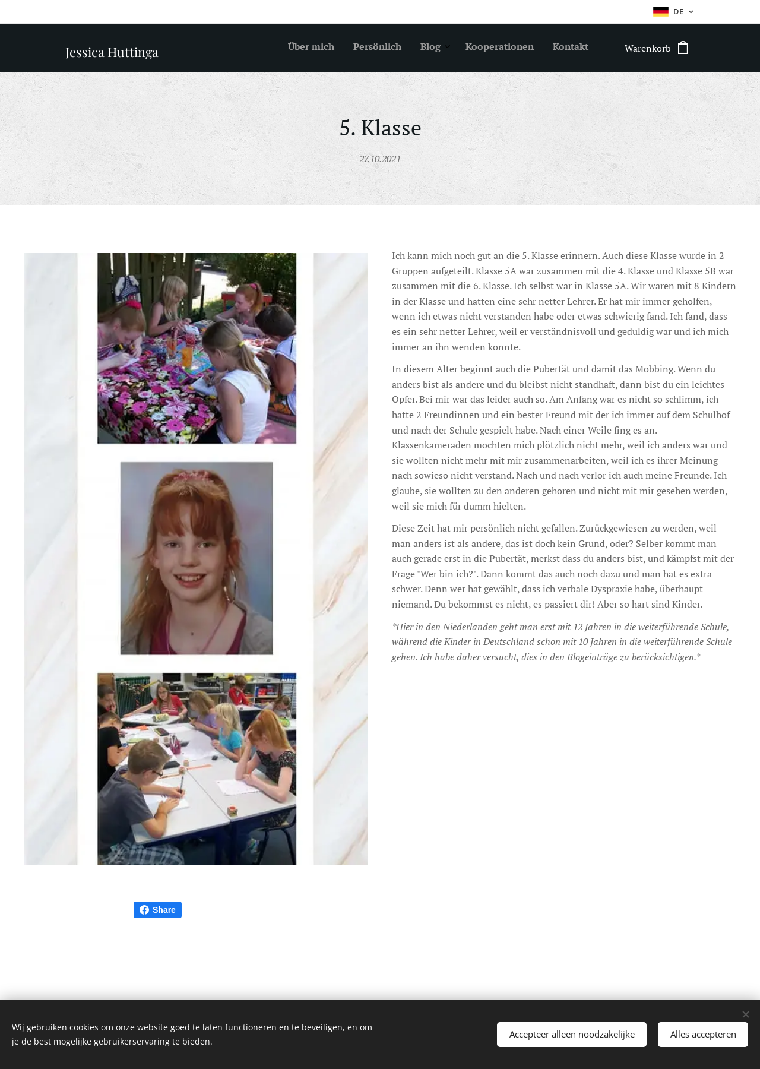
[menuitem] (510, 48)
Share (158, 910)
